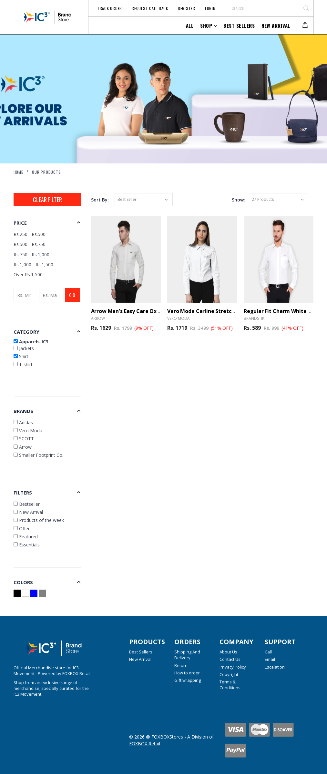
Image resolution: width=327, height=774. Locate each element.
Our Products (46, 172)
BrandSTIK (254, 318)
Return (181, 665)
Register (186, 8)
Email (270, 659)
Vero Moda (178, 318)
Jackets (24, 348)
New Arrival (275, 25)
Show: (238, 200)
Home (18, 172)
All (190, 25)
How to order (187, 673)
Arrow (98, 318)
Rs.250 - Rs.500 (30, 234)
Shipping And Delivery (187, 655)
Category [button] (26, 331)
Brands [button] (23, 411)
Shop (206, 25)
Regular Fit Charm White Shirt (282, 311)
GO (72, 294)
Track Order (109, 8)
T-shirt (23, 364)
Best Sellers (239, 25)
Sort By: (100, 200)
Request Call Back (150, 8)
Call (268, 652)
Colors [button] (23, 582)
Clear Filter (47, 199)
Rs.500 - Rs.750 (30, 244)
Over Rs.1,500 (28, 274)
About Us (228, 652)
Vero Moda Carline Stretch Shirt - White (217, 311)
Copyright (229, 674)
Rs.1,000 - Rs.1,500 (33, 264)
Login (210, 8)
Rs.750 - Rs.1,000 (31, 254)
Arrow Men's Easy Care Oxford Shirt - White (146, 311)
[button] (305, 25)
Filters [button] (23, 492)
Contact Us (230, 659)
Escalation (275, 667)
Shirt (21, 356)
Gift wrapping (187, 680)
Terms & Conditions (230, 685)
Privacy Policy (233, 667)
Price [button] (20, 223)
